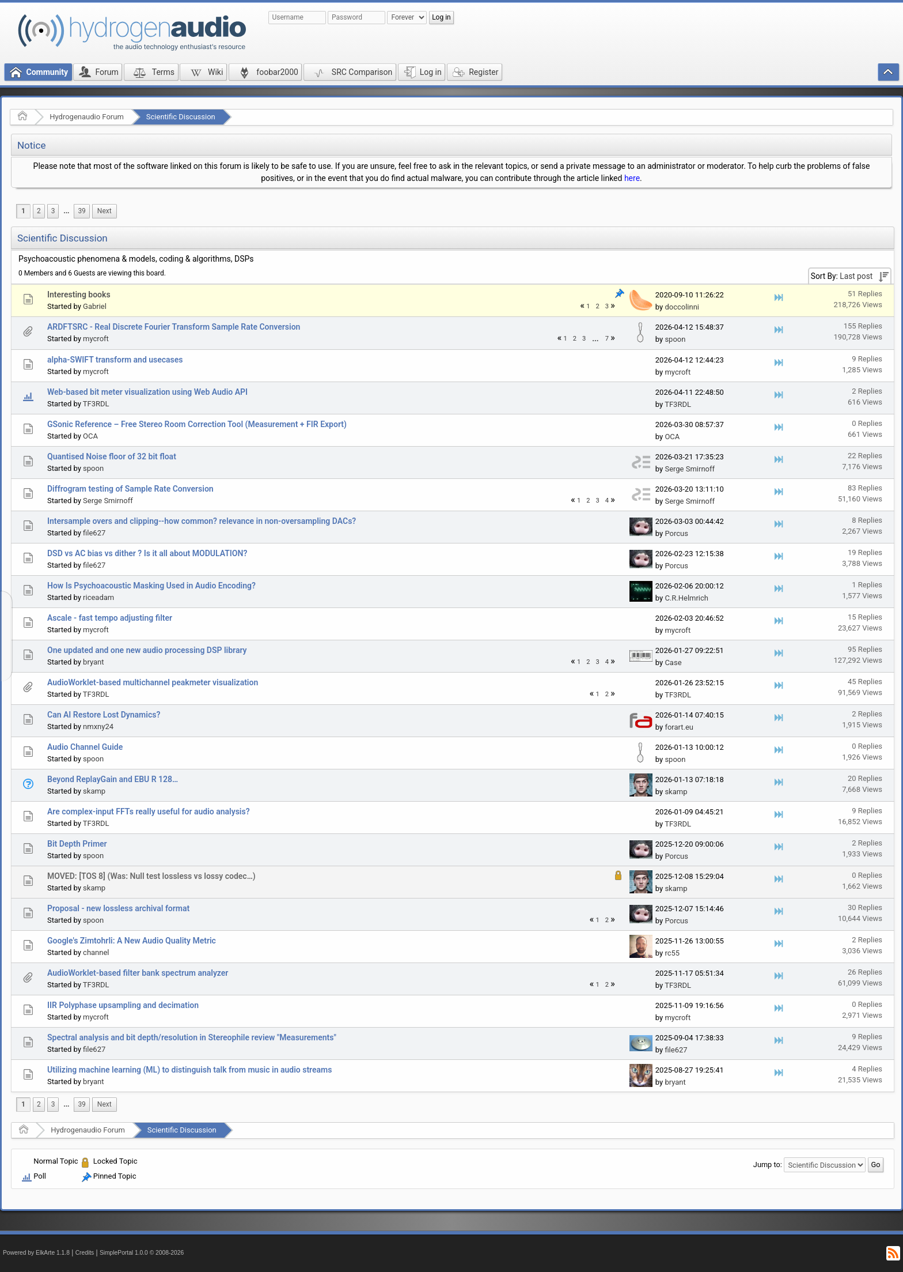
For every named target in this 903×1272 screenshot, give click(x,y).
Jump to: (767, 1164)
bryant (93, 662)
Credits (84, 1253)
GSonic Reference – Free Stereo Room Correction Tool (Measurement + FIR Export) (197, 424)
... (66, 211)
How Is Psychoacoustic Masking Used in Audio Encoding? (151, 585)
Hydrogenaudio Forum (87, 116)
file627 (94, 533)
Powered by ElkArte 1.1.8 (36, 1253)
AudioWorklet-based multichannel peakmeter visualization (152, 682)
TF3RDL (96, 403)
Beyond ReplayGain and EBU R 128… (112, 779)
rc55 (672, 953)
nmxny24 (98, 726)
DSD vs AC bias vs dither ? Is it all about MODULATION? (147, 553)
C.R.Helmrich (686, 598)
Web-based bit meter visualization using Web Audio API (147, 392)
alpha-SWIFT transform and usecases (115, 359)
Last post (856, 276)
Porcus (676, 533)
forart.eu (679, 727)
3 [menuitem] (53, 211)
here (632, 178)
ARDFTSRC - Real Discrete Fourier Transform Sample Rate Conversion (173, 326)
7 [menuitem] (607, 338)
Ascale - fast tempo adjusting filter (109, 617)
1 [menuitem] (23, 211)
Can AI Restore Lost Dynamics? (103, 714)
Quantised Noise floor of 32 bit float (111, 456)
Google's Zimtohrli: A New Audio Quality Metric (131, 940)
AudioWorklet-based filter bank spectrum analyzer (137, 972)
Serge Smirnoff (690, 469)
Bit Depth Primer (77, 843)
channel (96, 952)
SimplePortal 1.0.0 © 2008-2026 (142, 1253)
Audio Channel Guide (85, 747)
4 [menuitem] (607, 500)
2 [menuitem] (39, 211)
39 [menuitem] (81, 211)
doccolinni (682, 307)
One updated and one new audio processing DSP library (147, 650)
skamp (94, 791)
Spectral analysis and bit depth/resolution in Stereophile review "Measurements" (191, 1037)
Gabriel (95, 306)
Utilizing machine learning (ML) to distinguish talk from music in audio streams (189, 1069)
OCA (90, 436)
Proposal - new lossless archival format (118, 908)
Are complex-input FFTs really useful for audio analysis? (148, 811)
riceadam (98, 597)
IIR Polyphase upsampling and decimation (123, 1005)
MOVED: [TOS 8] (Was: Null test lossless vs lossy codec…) (151, 876)
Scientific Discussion (180, 116)
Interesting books (79, 294)
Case (673, 662)
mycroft (96, 338)
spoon (675, 339)
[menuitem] (66, 211)
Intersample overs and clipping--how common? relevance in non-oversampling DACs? (201, 521)
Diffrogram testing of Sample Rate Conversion (130, 488)
